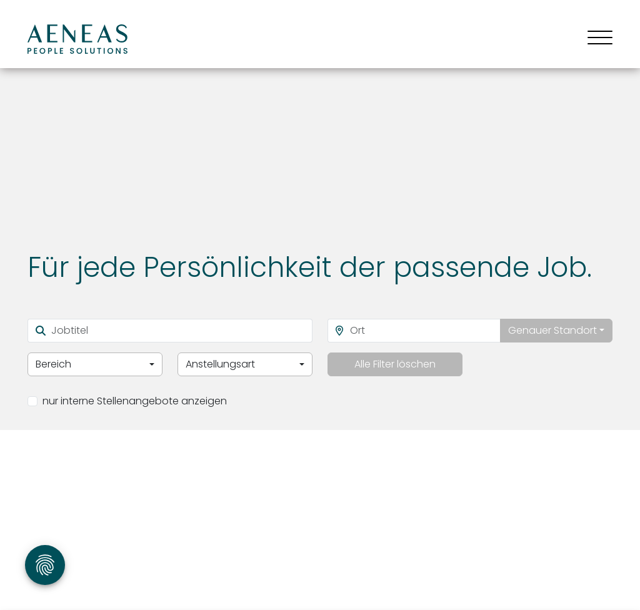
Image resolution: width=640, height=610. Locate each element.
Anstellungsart (220, 364)
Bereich (53, 364)
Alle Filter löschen (395, 364)
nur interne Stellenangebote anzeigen (134, 401)
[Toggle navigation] (595, 39)
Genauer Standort (552, 330)
